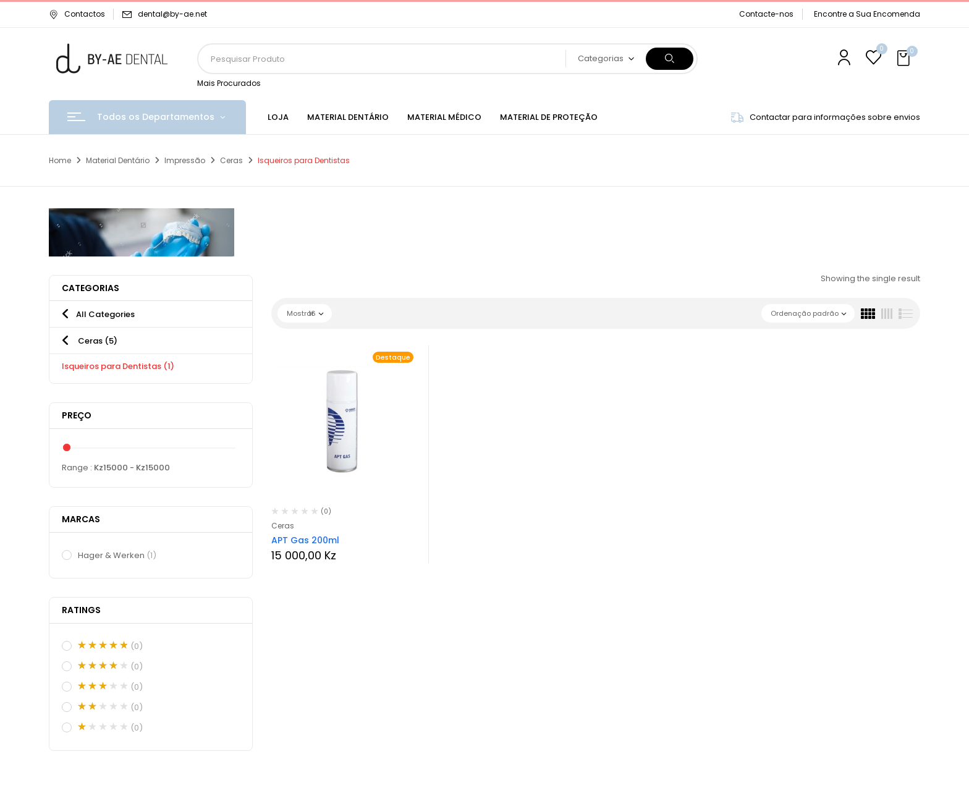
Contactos (77, 14)
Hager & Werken (118, 555)
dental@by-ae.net (172, 14)
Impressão (184, 160)
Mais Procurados (229, 83)
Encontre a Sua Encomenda (867, 14)
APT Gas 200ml (305, 540)
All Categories (105, 314)
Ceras (231, 160)
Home (60, 160)
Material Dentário (118, 160)
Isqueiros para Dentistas (118, 366)
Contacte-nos (766, 14)
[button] (904, 58)
